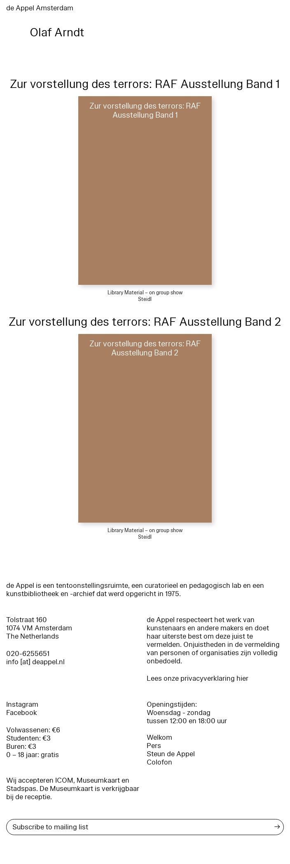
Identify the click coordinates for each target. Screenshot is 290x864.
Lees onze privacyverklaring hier (197, 678)
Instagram (22, 704)
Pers (154, 745)
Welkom (159, 737)
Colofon (159, 762)
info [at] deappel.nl (35, 662)
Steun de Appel (171, 754)
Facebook (21, 712)
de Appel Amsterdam (39, 8)
